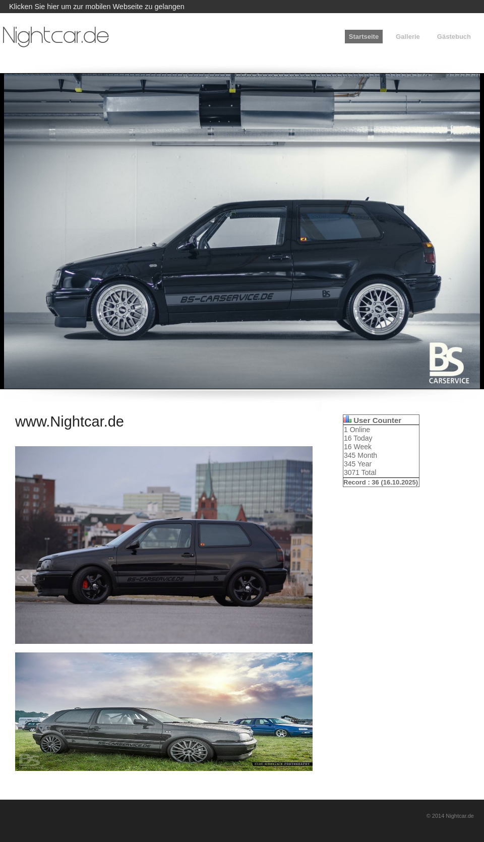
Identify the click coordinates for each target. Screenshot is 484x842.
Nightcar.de (56, 37)
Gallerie (408, 36)
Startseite (364, 36)
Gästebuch (454, 36)
